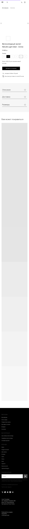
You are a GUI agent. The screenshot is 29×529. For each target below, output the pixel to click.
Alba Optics (4, 452)
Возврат (3, 426)
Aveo (3, 461)
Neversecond (5, 466)
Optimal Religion (5, 468)
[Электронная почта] (8, 492)
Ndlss (3, 447)
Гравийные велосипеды (7, 438)
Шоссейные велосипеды (7, 435)
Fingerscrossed (5, 449)
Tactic (3, 456)
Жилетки (12, 8)
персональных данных (16, 481)
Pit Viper (3, 454)
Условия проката (5, 440)
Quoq (3, 459)
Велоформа (5, 8)
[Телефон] (2, 492)
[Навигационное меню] (2, 2)
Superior (3, 463)
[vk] (13, 492)
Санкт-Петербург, (6, 499)
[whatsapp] (5, 492)
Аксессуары (4, 419)
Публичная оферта (6, 487)
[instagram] (10, 492)
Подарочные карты (6, 422)
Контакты (4, 429)
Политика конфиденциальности (10, 484)
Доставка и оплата (6, 424)
